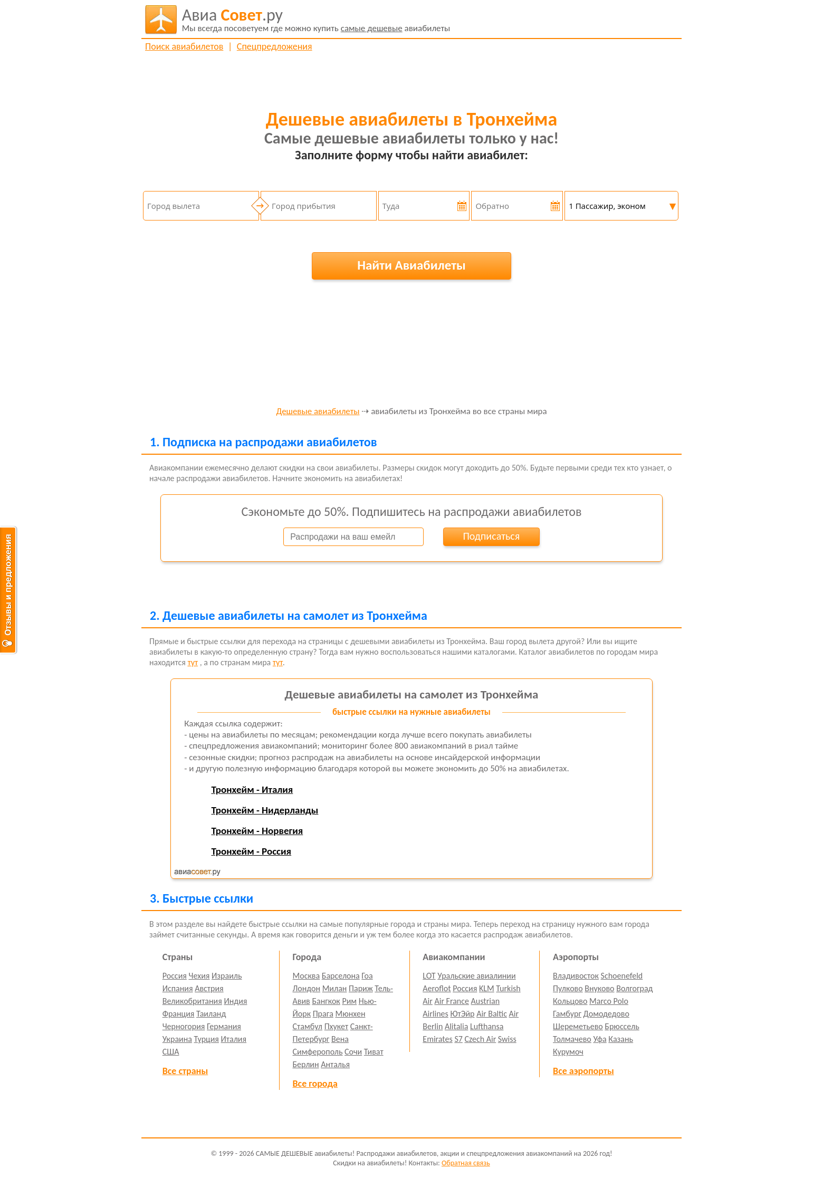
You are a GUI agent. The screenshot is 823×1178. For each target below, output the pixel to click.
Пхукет (336, 1026)
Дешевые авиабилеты (317, 411)
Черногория (183, 1026)
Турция (206, 1039)
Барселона (341, 976)
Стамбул (308, 1026)
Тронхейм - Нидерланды (264, 810)
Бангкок (326, 1001)
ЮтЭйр (462, 1014)
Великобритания (192, 1001)
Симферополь (318, 1052)
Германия (224, 1026)
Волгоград (634, 988)
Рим (349, 1001)
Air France (451, 1001)
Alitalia (456, 1026)
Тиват (374, 1052)
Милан (334, 988)
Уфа (599, 1039)
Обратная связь (466, 1162)
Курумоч (568, 1052)
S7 (458, 1039)
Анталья (335, 1064)
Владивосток (576, 976)
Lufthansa (486, 1026)
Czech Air (480, 1039)
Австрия (209, 988)
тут (192, 662)
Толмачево (572, 1039)
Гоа (366, 976)
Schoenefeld (622, 976)
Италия (234, 1039)
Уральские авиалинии (476, 976)
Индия (235, 1001)
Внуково (599, 988)
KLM (486, 988)
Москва (306, 976)
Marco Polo (608, 1001)
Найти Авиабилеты (411, 265)
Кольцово (570, 1001)
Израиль (227, 976)
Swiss (507, 1039)
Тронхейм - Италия (252, 789)
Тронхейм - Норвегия (257, 831)
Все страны (185, 1071)
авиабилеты (316, 19)
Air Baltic (491, 1014)
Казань (620, 1039)
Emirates (437, 1039)
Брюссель (622, 1026)
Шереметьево (578, 1026)
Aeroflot (437, 988)
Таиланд (211, 1014)
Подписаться (491, 536)
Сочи (353, 1052)
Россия (174, 976)
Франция (178, 1014)
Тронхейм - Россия (251, 851)
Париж (361, 988)
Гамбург (567, 1014)
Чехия (199, 976)
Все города (315, 1083)
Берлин (306, 1064)
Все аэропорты (583, 1071)
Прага (323, 1014)
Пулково (568, 988)
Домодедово (606, 1014)
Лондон (307, 988)
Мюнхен (350, 1014)
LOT (429, 976)
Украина (177, 1039)
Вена (340, 1039)
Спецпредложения (274, 46)
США (170, 1052)
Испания (177, 988)
